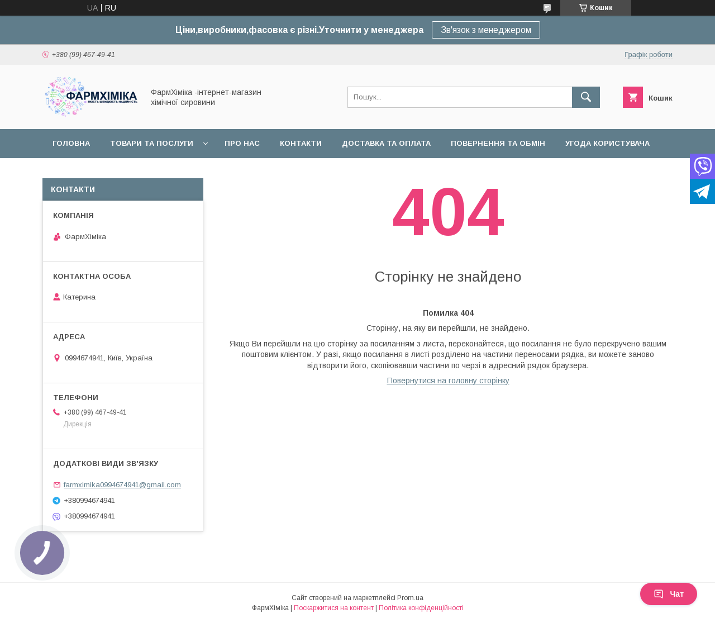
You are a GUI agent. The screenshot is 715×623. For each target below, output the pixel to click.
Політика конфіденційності (421, 608)
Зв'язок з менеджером (486, 30)
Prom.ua (410, 598)
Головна (71, 143)
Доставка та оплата (386, 143)
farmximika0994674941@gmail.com (122, 485)
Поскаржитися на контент (334, 608)
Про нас (242, 143)
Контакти (301, 143)
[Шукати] (586, 97)
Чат (669, 594)
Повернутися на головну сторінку (448, 380)
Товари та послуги (151, 143)
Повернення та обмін (498, 143)
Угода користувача (607, 143)
